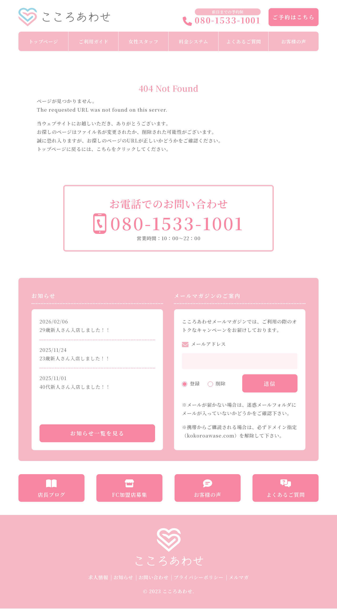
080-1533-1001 (222, 20)
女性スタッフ (143, 41)
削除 (221, 383)
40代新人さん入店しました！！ (75, 386)
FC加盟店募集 (129, 489)
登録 (195, 383)
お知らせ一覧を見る (97, 434)
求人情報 (98, 577)
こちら (103, 148)
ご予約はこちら (293, 17)
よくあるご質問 (243, 41)
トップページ (43, 41)
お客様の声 (293, 41)
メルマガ (239, 577)
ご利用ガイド (93, 41)
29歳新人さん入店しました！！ (75, 329)
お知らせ (123, 577)
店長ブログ (51, 489)
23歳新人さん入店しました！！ (74, 358)
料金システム (193, 41)
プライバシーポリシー (199, 577)
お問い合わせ (153, 577)
